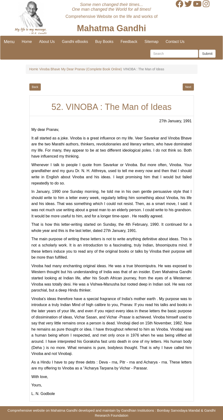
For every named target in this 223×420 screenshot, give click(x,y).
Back (35, 87)
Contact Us (175, 42)
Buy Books (104, 42)
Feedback (128, 42)
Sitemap (152, 42)
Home (27, 42)
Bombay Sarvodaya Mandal (178, 410)
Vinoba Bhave (49, 69)
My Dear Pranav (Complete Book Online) (91, 69)
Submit (207, 54)
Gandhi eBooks (75, 42)
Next (188, 87)
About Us (47, 42)
